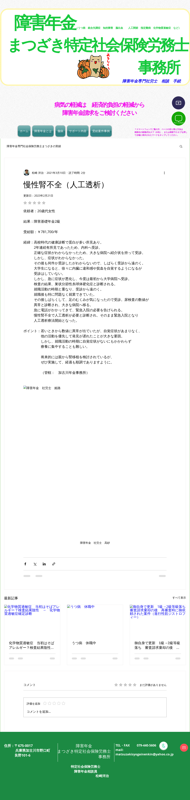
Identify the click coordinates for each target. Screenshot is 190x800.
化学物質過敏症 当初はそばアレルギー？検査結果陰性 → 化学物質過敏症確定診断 (31, 645)
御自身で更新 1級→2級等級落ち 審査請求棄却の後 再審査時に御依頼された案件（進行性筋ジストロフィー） (157, 645)
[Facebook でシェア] (25, 564)
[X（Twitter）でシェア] (35, 564)
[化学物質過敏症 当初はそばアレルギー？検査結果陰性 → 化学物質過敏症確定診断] (32, 620)
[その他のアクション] (164, 172)
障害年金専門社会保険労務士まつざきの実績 (32, 146)
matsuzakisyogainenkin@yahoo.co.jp (145, 754)
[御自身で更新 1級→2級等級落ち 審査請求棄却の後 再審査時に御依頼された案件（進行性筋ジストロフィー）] (158, 620)
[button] (181, 146)
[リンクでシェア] (54, 564)
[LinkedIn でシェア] (44, 564)
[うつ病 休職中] (95, 620)
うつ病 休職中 (84, 643)
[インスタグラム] (178, 103)
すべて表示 (179, 597)
